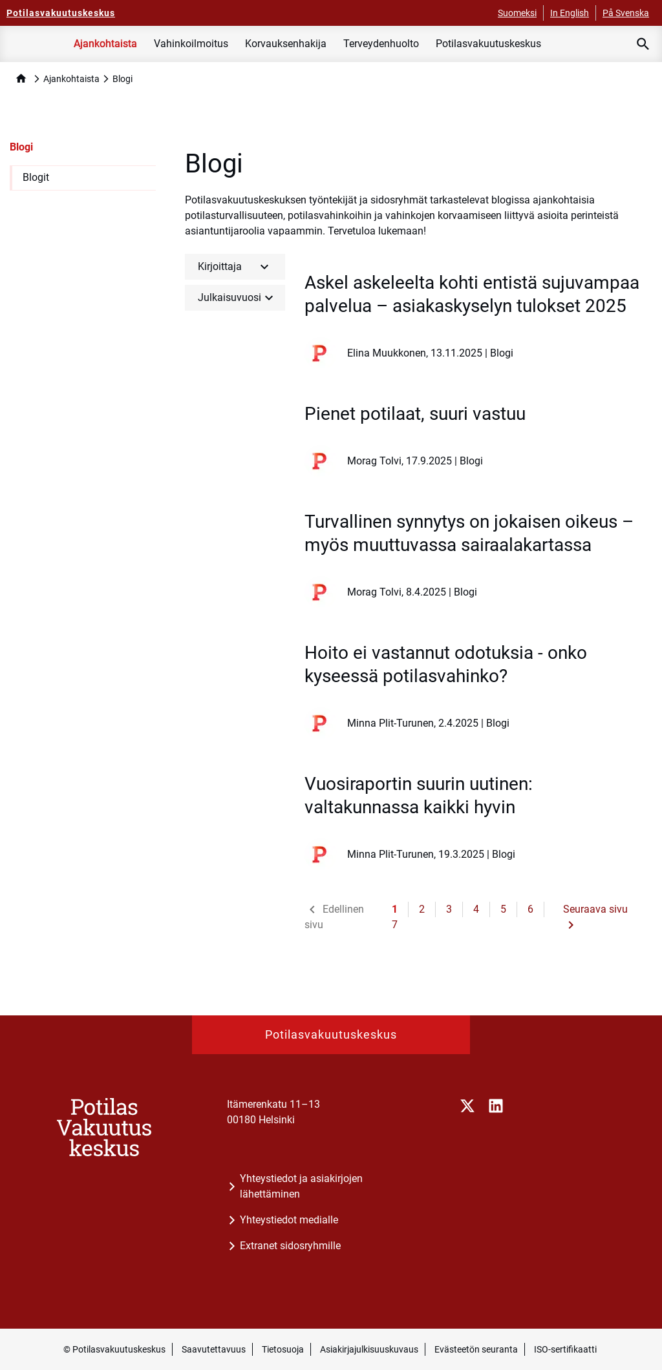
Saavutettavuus (214, 1349)
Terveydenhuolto (381, 43)
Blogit (36, 177)
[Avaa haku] (643, 44)
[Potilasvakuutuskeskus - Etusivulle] (60, 13)
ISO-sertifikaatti (565, 1349)
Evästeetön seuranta (476, 1349)
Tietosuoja (283, 1349)
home (21, 78)
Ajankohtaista (105, 43)
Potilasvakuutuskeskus (488, 43)
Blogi (21, 147)
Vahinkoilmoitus (191, 43)
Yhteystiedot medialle (289, 1220)
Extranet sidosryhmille (290, 1246)
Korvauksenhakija (285, 43)
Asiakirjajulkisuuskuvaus (369, 1349)
